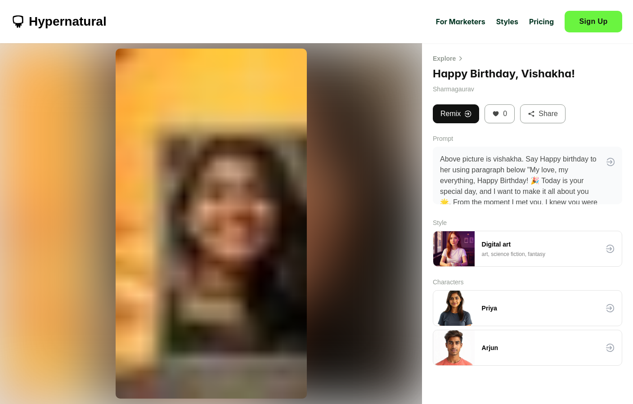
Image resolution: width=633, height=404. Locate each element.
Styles (507, 21)
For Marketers (460, 21)
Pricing (541, 21)
